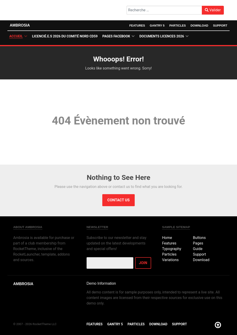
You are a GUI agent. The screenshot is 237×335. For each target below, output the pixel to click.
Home (167, 237)
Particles (177, 25)
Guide (198, 249)
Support (220, 25)
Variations (170, 260)
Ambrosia (20, 25)
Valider (213, 10)
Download (199, 25)
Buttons (199, 237)
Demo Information (101, 283)
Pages (198, 243)
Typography (171, 249)
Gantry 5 (157, 25)
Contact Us (118, 200)
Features (137, 25)
